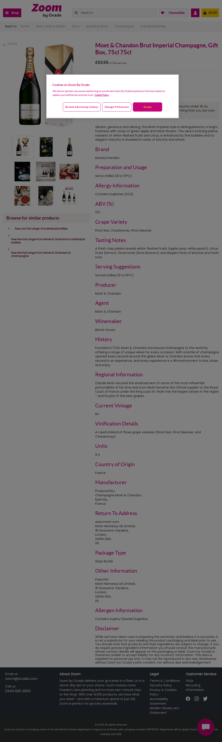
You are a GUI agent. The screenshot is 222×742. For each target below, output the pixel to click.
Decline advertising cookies (81, 106)
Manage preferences (117, 106)
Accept (148, 106)
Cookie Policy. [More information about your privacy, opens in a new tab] (102, 94)
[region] (112, 96)
